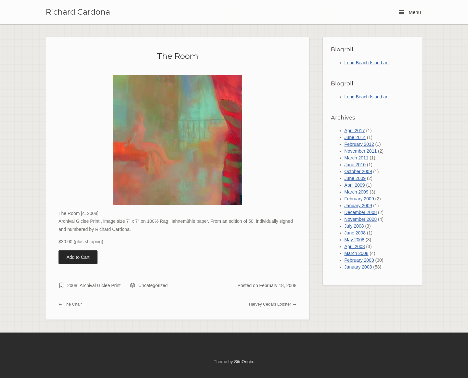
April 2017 (354, 130)
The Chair (70, 304)
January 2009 (358, 205)
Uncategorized (153, 285)
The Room (177, 56)
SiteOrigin (243, 361)
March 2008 (356, 253)
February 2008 (359, 260)
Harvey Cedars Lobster (272, 304)
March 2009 (356, 192)
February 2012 (359, 144)
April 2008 (354, 246)
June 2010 (355, 164)
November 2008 (360, 219)
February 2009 (359, 198)
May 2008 (354, 239)
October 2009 (358, 171)
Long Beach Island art (366, 62)
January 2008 (358, 267)
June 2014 (355, 137)
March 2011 (356, 157)
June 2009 (355, 178)
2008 (72, 285)
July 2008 (354, 226)
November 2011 (360, 151)
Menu (410, 12)
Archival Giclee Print (100, 285)
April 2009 (354, 185)
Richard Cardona (78, 12)
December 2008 (360, 212)
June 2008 (355, 232)
